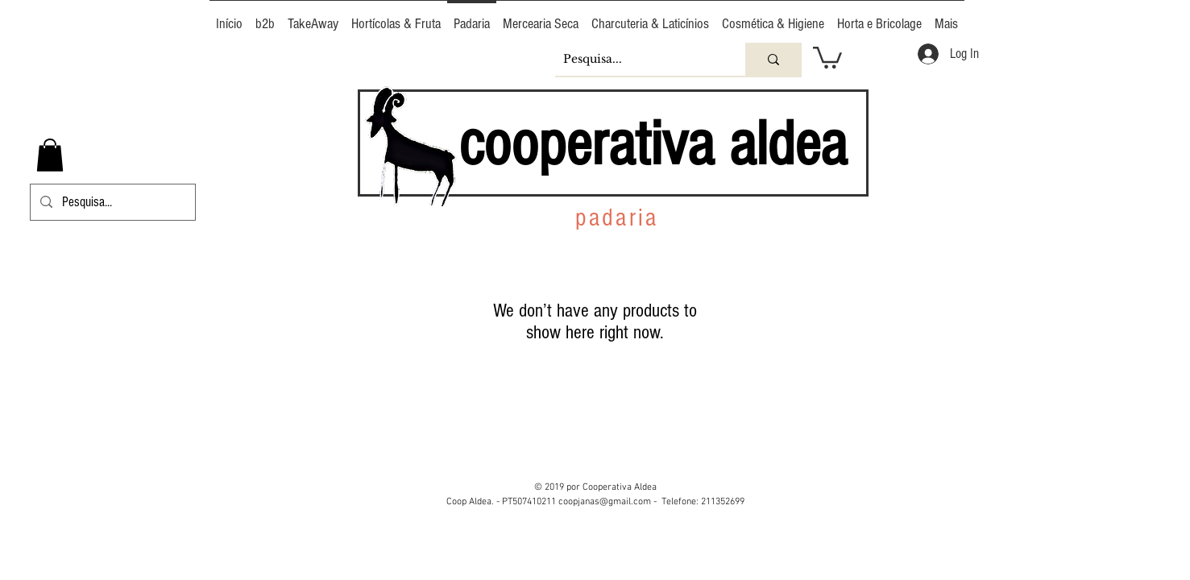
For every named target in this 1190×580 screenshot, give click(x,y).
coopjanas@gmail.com (604, 502)
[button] (827, 56)
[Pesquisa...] (637, 59)
